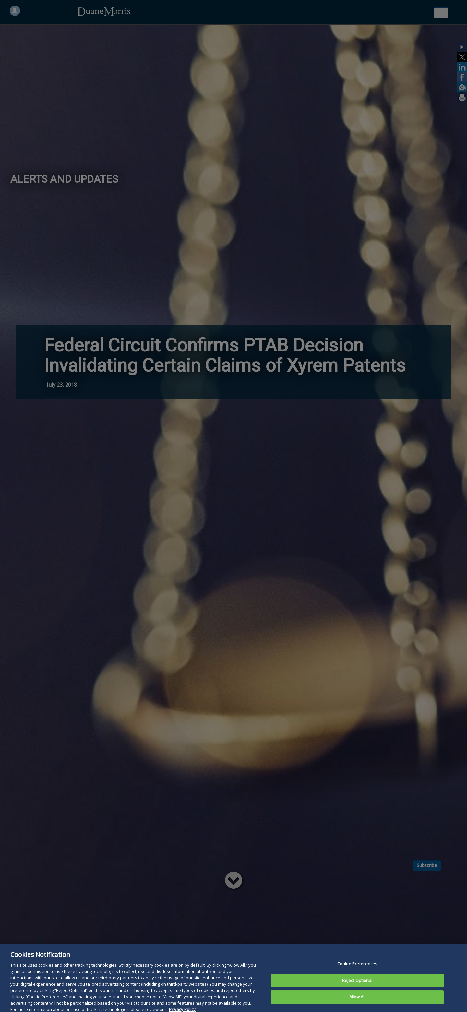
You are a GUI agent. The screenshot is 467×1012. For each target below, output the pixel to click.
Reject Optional (357, 990)
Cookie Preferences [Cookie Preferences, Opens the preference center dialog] (357, 974)
